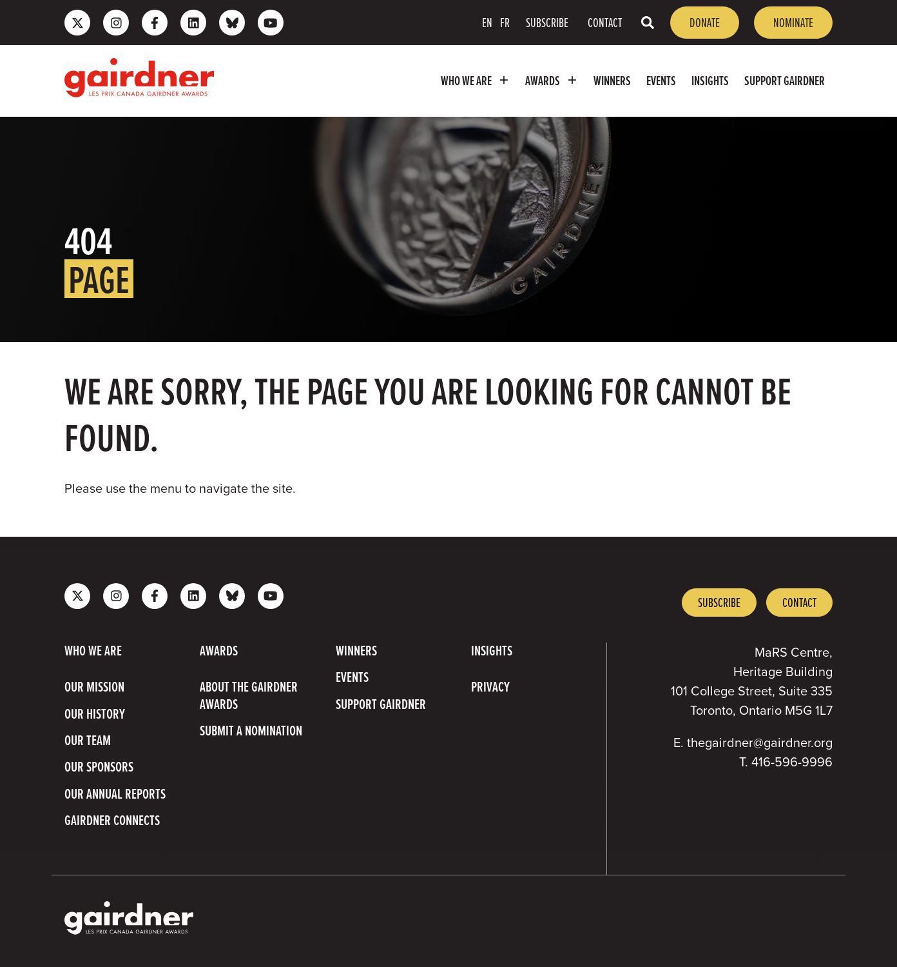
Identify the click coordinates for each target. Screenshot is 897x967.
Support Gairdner (784, 81)
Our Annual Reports (115, 794)
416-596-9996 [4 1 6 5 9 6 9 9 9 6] (792, 762)
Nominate (793, 22)
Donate (705, 22)
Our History (94, 714)
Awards (553, 80)
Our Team (87, 740)
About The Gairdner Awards (249, 696)
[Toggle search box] (647, 22)
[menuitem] (475, 81)
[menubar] (530, 81)
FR (505, 22)
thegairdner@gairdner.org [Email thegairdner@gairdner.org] (760, 742)
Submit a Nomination (251, 731)
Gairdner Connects (112, 820)
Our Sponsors (98, 767)
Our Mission (94, 687)
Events (661, 81)
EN (487, 22)
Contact (605, 22)
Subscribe (547, 22)
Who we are (477, 80)
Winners (612, 81)
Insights (710, 81)
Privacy (490, 687)
